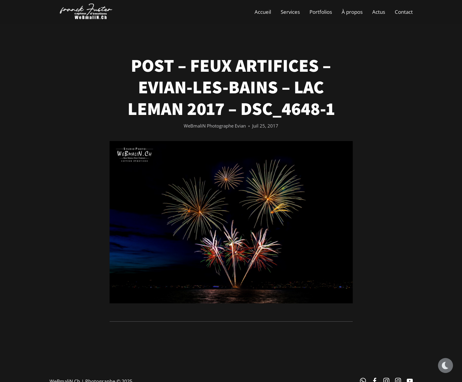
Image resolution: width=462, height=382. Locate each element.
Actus (378, 11)
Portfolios (321, 11)
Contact (404, 11)
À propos (352, 11)
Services (290, 11)
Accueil (263, 11)
